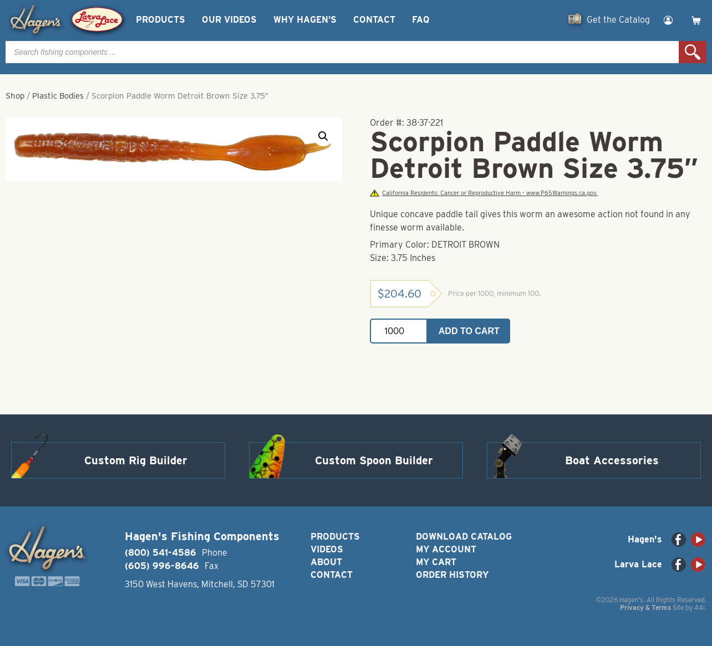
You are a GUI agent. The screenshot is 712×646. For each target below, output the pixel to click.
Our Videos (229, 19)
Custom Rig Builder (135, 460)
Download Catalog (464, 536)
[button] (323, 136)
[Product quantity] (399, 331)
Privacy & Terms (645, 607)
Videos (327, 549)
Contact (374, 19)
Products (160, 19)
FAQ (420, 19)
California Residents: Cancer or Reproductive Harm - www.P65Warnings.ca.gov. (483, 193)
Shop (15, 96)
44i (699, 607)
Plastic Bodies (58, 96)
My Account (446, 549)
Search (692, 52)
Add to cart (469, 331)
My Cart (436, 562)
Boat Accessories (612, 460)
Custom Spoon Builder (374, 460)
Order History (452, 575)
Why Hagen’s (305, 19)
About (326, 562)
